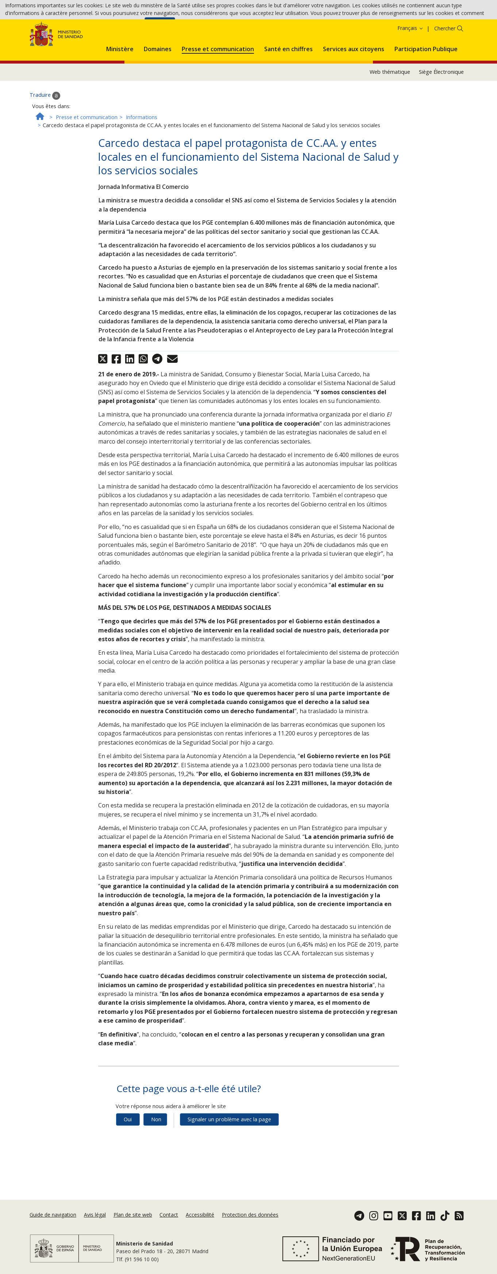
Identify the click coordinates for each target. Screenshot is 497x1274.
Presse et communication (86, 149)
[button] (120, 80)
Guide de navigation (53, 1223)
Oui (128, 1151)
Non (156, 1151)
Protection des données (250, 1223)
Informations (141, 149)
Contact (168, 1223)
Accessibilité (200, 1223)
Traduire (45, 128)
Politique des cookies (117, 25)
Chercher (444, 60)
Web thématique (390, 104)
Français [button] (410, 60)
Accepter (159, 25)
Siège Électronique (441, 104)
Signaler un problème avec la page (229, 1151)
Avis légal (95, 1223)
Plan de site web (132, 1223)
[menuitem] (120, 80)
